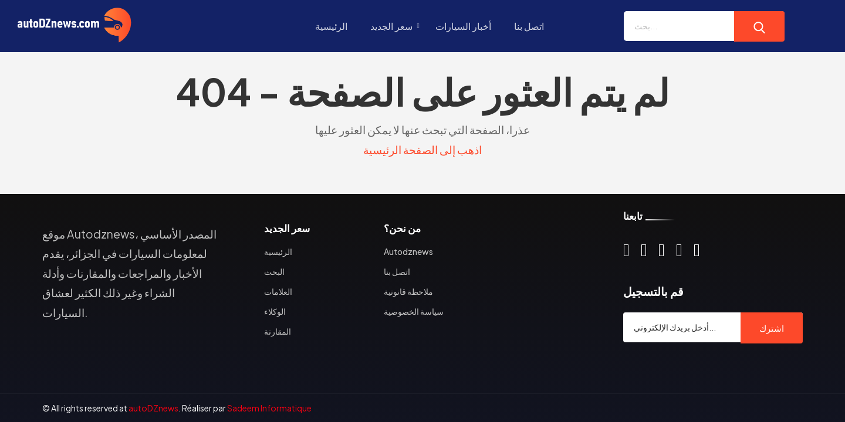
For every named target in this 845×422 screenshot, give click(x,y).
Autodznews (408, 251)
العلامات (278, 291)
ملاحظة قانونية (408, 291)
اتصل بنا (529, 26)
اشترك (771, 327)
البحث (274, 271)
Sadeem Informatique (269, 408)
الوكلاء (275, 311)
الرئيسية (331, 26)
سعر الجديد (391, 26)
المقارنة (277, 331)
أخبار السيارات (463, 26)
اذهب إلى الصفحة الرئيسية (422, 149)
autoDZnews (153, 408)
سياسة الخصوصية (414, 311)
